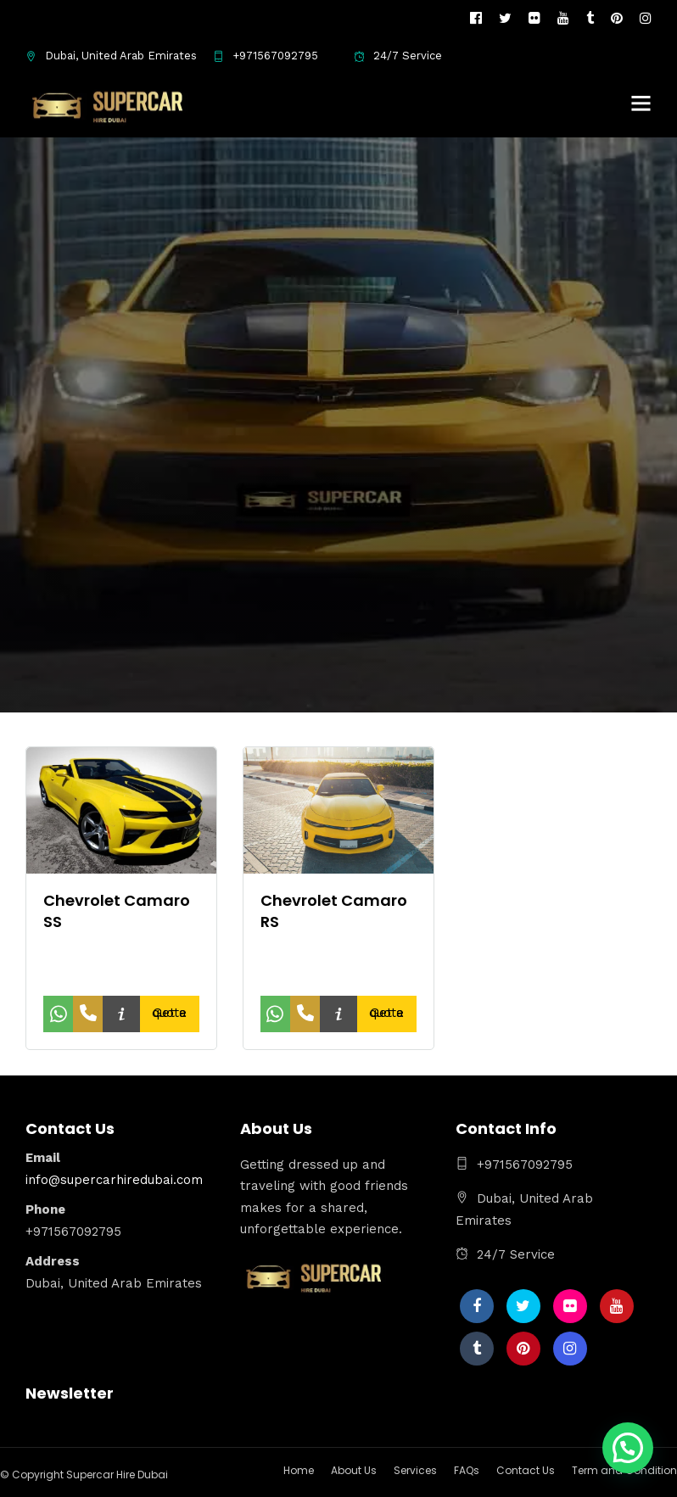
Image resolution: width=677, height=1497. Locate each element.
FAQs (466, 1470)
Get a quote (169, 1012)
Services (415, 1470)
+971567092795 (265, 55)
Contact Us (525, 1470)
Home (298, 1470)
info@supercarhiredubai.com (114, 1179)
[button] (627, 1447)
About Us (354, 1470)
